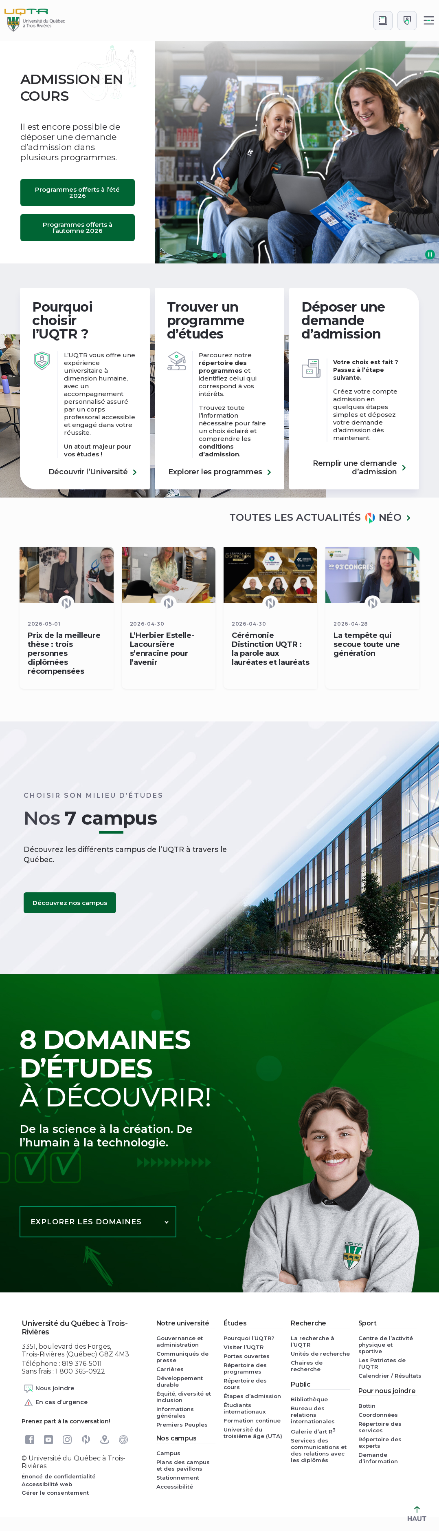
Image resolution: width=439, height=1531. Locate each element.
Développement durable (179, 1381)
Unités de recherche (320, 1353)
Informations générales (175, 1412)
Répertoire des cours (245, 1383)
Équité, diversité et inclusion (183, 1396)
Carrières (170, 1369)
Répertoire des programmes (245, 1368)
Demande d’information (378, 1458)
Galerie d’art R (313, 1431)
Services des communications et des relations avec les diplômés (319, 1450)
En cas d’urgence (56, 1402)
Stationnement (177, 1477)
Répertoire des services (380, 1427)
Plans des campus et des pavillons (183, 1465)
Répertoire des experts (380, 1442)
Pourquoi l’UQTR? (249, 1338)
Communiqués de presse (182, 1356)
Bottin (366, 1406)
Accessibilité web (47, 1484)
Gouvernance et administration (179, 1341)
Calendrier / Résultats (387, 1375)
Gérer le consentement (55, 1492)
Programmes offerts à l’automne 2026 (77, 228)
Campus (168, 1453)
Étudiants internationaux (245, 1408)
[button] (215, 255)
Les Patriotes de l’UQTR (382, 1363)
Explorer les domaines (86, 1221)
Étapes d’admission (252, 1396)
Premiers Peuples (182, 1424)
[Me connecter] (407, 20)
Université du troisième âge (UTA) (253, 1432)
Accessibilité (174, 1486)
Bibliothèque (309, 1399)
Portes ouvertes (247, 1356)
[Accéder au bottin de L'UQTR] (383, 20)
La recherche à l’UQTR (312, 1341)
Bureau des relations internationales (313, 1415)
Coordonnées (378, 1415)
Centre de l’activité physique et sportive (385, 1344)
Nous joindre (49, 1389)
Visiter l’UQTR (243, 1347)
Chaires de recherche (307, 1365)
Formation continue (252, 1420)
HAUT (417, 1514)
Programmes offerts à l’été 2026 (77, 192)
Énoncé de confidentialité (59, 1476)
